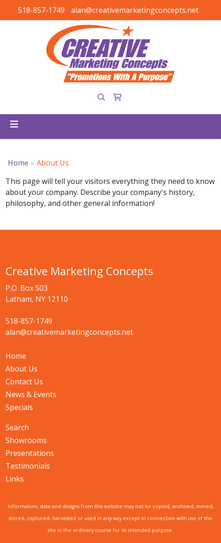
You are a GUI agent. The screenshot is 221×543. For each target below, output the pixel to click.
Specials (19, 407)
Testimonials (28, 466)
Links (15, 479)
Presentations (30, 453)
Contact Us (24, 382)
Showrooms (26, 440)
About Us (22, 369)
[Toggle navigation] (14, 124)
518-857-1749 (41, 10)
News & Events (31, 394)
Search (17, 427)
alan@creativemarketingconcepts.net (135, 10)
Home (18, 163)
